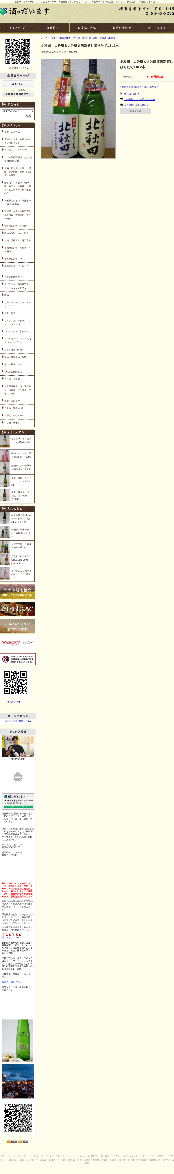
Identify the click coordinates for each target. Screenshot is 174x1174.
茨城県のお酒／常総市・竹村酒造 (17, 250)
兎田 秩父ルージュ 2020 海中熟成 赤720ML (21, 496)
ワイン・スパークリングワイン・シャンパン (17, 322)
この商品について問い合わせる (139, 99)
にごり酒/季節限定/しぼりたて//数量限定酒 (18, 159)
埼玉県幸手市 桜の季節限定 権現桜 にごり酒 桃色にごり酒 (17, 390)
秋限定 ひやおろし (14, 415)
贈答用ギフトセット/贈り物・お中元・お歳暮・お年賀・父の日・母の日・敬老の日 (17, 188)
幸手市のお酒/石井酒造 (15, 226)
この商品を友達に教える (136, 105)
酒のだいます (14, 702)
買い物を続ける (132, 94)
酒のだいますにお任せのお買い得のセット (17, 141)
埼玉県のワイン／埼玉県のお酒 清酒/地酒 (17, 202)
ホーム (44, 38)
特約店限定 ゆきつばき (16, 233)
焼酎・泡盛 (9, 313)
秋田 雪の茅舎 (12, 401)
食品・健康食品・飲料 (15, 357)
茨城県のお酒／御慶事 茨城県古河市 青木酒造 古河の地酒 (17, 215)
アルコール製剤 (12, 379)
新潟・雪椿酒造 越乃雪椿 (17, 240)
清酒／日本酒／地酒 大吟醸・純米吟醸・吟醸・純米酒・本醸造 (17, 172)
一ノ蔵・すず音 (12, 423)
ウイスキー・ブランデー (16, 150)
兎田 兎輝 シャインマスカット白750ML (21, 481)
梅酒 (6, 295)
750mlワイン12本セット (16, 331)
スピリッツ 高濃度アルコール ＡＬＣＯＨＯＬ (17, 286)
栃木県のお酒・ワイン (15, 258)
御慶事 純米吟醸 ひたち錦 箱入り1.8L (20, 533)
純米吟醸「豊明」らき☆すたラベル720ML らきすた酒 (21, 519)
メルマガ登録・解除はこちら (18, 721)
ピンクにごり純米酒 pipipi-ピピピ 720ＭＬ (21, 574)
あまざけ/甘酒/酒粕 (13, 350)
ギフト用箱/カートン (14, 364)
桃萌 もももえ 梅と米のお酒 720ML (21, 455)
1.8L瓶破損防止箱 (13, 371)
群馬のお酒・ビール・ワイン (17, 268)
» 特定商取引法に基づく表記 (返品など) (139, 87)
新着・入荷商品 (12, 132)
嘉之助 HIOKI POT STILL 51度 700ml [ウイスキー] (20, 560)
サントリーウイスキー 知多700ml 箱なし (21, 442)
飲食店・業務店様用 (14, 408)
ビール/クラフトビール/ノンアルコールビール (18, 341)
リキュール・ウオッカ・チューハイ (17, 304)
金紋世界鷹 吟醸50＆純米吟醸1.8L (21, 546)
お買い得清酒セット (14, 277)
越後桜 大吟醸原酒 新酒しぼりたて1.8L (21, 467)
